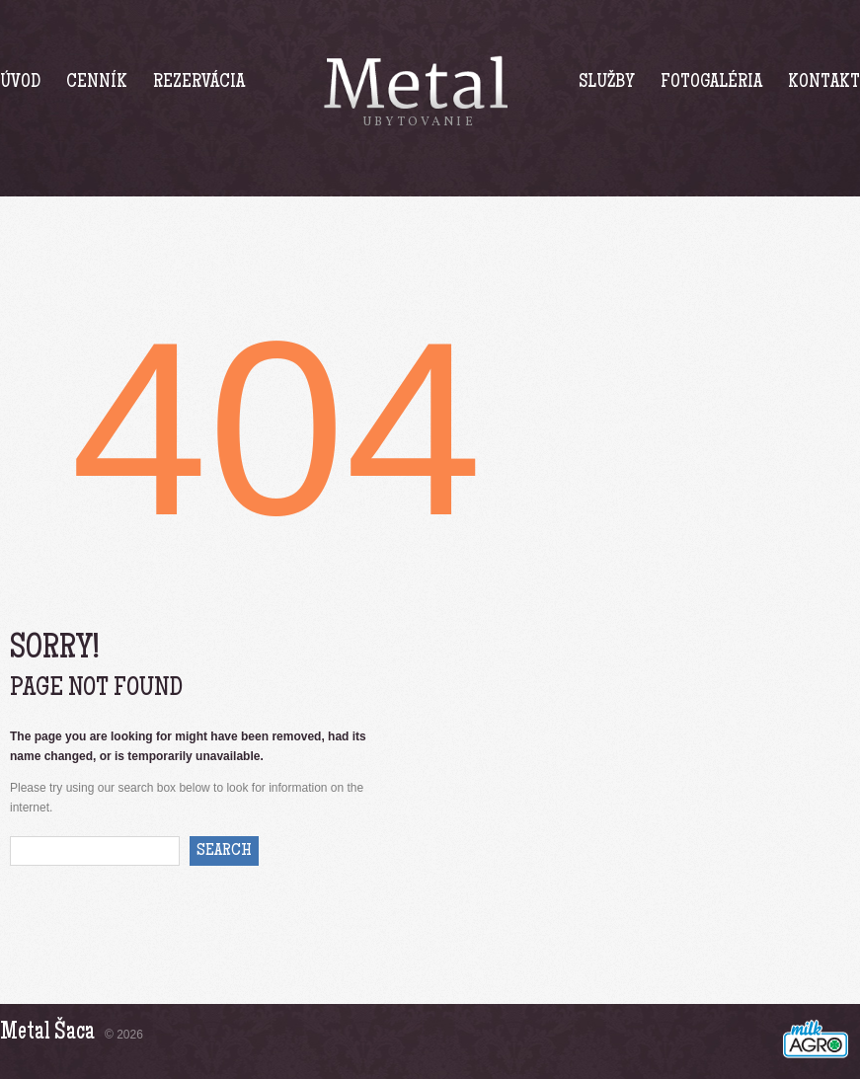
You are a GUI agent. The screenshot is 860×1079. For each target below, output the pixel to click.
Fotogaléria (711, 83)
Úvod (20, 83)
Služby (607, 83)
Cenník (96, 83)
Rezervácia (199, 83)
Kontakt (824, 83)
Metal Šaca (47, 1033)
